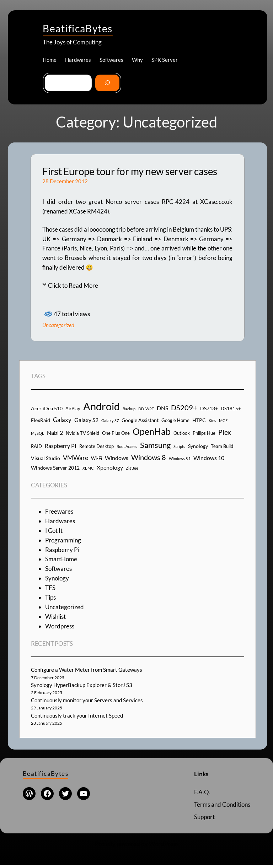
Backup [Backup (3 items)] (129, 408)
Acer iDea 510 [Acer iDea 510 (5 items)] (47, 408)
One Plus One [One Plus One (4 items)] (116, 433)
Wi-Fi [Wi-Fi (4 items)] (96, 458)
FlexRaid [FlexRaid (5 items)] (40, 420)
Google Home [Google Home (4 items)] (175, 420)
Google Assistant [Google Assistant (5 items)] (140, 420)
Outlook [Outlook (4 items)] (181, 433)
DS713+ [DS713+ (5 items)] (209, 408)
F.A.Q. (202, 792)
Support (204, 817)
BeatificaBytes (77, 28)
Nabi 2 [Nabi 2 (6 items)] (55, 432)
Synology (57, 578)
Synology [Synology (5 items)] (198, 446)
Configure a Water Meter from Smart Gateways (86, 669)
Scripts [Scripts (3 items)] (179, 446)
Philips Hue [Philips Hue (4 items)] (204, 433)
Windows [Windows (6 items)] (116, 457)
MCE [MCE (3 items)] (223, 420)
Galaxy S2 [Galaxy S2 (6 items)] (86, 419)
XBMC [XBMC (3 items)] (88, 468)
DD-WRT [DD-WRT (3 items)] (146, 408)
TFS (50, 587)
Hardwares (60, 521)
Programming (63, 540)
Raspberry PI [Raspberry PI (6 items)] (60, 445)
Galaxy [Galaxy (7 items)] (62, 419)
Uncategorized (58, 325)
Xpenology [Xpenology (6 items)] (110, 467)
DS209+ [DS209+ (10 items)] (184, 407)
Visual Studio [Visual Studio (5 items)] (45, 458)
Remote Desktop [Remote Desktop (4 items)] (96, 446)
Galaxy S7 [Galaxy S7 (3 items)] (110, 420)
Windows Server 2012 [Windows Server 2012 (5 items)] (55, 468)
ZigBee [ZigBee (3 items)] (132, 468)
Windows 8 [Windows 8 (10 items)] (148, 457)
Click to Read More (73, 285)
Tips (50, 597)
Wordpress (59, 626)
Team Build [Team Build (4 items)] (222, 446)
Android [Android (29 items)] (101, 406)
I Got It (54, 530)
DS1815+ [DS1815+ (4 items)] (231, 408)
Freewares (59, 511)
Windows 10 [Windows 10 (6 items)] (208, 457)
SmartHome (61, 559)
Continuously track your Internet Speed (77, 715)
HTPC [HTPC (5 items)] (199, 420)
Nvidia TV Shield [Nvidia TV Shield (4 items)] (82, 433)
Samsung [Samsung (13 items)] (155, 445)
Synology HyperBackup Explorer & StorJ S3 (81, 685)
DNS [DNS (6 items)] (162, 408)
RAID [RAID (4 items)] (36, 446)
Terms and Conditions (222, 804)
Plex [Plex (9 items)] (224, 432)
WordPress (163, 844)
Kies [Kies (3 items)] (212, 420)
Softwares (58, 568)
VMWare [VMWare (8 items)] (75, 457)
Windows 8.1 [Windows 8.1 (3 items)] (180, 458)
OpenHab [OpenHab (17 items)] (152, 431)
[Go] (107, 83)
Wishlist (55, 616)
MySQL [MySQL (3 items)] (37, 433)
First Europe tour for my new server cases (129, 171)
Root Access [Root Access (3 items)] (127, 446)
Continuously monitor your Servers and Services (87, 700)
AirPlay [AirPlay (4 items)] (72, 408)
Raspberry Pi (62, 549)
